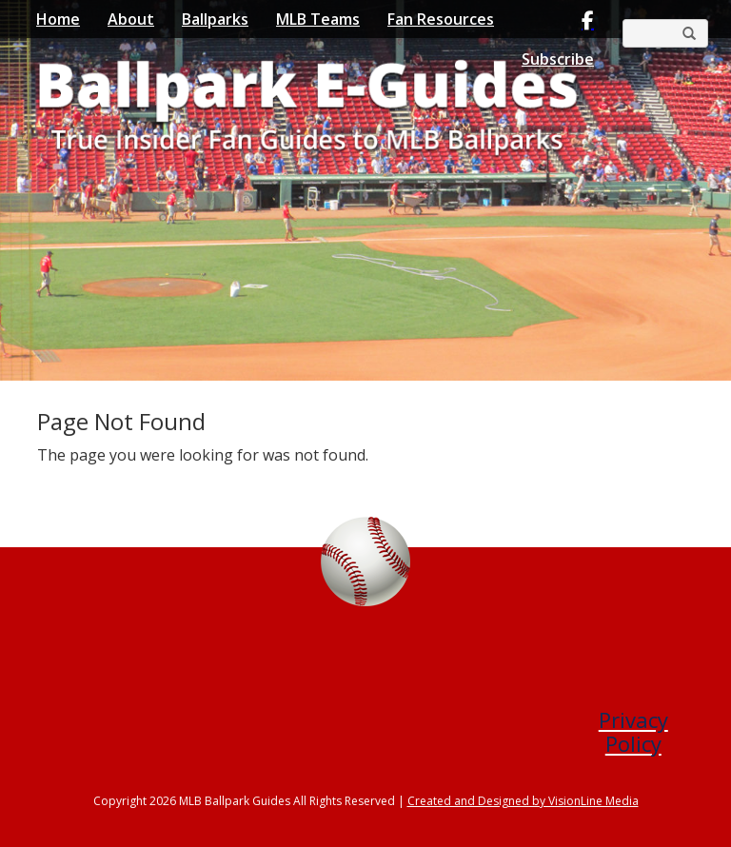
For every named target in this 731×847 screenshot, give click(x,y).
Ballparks (215, 19)
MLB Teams (318, 19)
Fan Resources (440, 19)
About (131, 19)
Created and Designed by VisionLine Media (523, 801)
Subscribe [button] (558, 59)
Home (58, 19)
